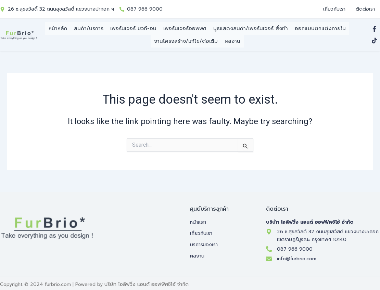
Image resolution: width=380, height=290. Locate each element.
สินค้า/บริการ (88, 28)
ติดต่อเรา (365, 9)
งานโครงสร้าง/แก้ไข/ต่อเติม (186, 39)
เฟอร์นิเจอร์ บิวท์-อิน (133, 28)
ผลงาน (232, 39)
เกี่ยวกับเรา (334, 9)
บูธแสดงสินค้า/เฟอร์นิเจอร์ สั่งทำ (250, 28)
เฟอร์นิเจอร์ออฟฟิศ (184, 28)
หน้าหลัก (58, 28)
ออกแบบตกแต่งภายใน (320, 28)
